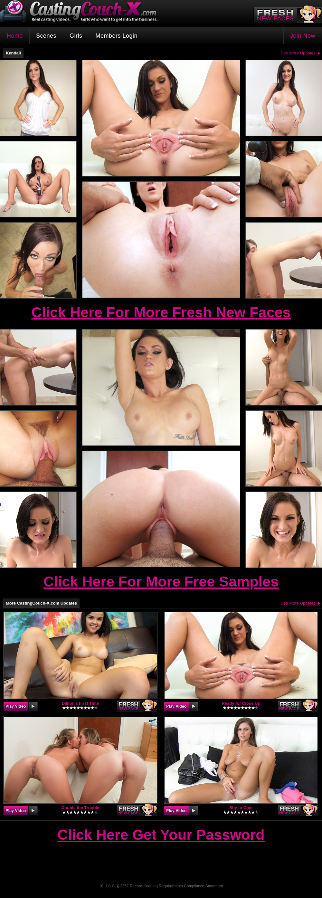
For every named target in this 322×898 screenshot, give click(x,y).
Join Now (302, 36)
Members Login (117, 36)
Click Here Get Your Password (161, 835)
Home (15, 36)
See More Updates (298, 53)
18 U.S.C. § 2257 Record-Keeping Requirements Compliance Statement (161, 886)
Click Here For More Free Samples (161, 581)
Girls (76, 36)
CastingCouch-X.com (81, 12)
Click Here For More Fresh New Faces (160, 312)
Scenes (46, 36)
